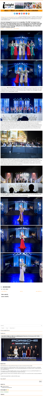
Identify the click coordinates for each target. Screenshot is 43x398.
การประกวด (6, 16)
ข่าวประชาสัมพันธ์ (11, 16)
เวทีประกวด (16, 16)
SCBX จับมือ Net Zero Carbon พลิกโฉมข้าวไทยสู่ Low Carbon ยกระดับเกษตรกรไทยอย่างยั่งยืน (16, 365)
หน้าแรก (21, 291)
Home (2, 16)
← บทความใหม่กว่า (4, 291)
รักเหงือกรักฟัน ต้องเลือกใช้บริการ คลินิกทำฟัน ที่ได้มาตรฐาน (10, 376)
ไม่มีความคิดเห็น (16, 28)
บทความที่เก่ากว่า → (39, 291)
